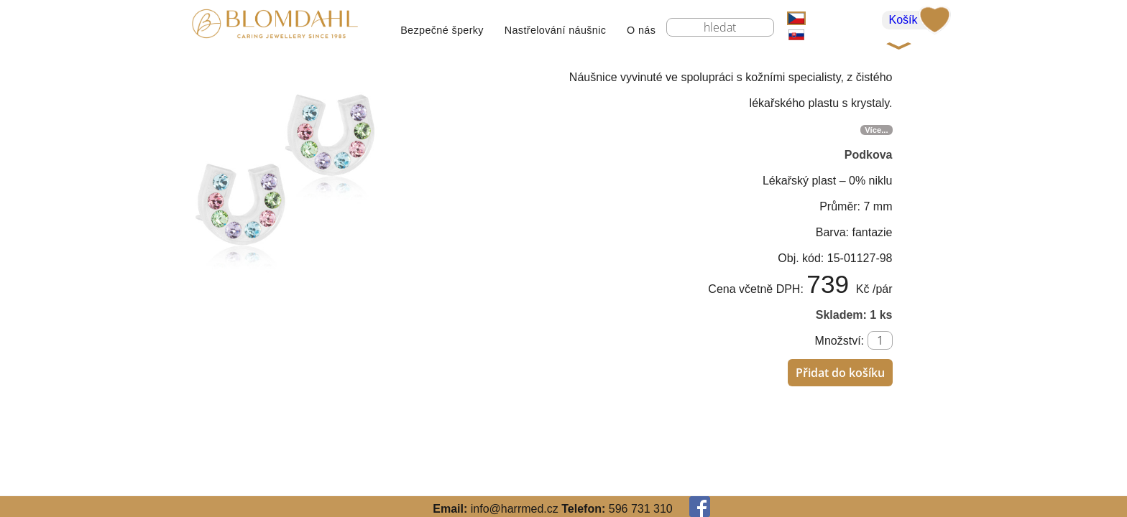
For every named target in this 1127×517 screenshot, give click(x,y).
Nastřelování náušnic (556, 30)
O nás (641, 30)
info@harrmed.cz (514, 509)
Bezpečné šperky (442, 30)
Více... (876, 130)
